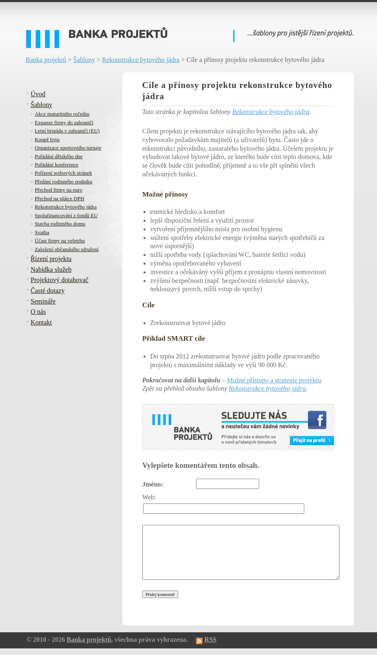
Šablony (84, 59)
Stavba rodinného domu (60, 224)
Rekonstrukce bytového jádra (141, 59)
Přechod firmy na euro (58, 190)
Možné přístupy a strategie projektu (274, 380)
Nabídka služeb (51, 269)
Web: (149, 497)
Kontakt (41, 322)
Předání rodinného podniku (63, 182)
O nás (38, 311)
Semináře (43, 301)
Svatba (42, 232)
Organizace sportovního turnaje (68, 148)
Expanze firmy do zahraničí (64, 123)
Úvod (38, 93)
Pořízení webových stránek (63, 173)
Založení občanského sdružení (67, 249)
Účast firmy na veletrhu (60, 241)
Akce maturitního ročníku (62, 114)
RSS (210, 639)
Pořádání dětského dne (59, 156)
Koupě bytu (47, 139)
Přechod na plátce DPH (59, 199)
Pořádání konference (57, 165)
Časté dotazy (47, 290)
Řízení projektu (51, 258)
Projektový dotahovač (59, 279)
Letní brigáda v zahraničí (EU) (67, 131)
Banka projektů (46, 59)
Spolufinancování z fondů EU (66, 215)
